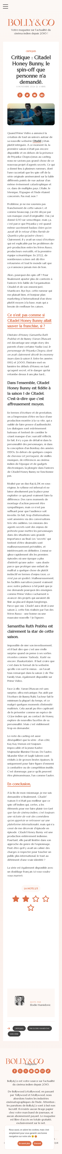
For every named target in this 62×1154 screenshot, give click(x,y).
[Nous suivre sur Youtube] (37, 1071)
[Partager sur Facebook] (19, 95)
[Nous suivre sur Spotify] (31, 1071)
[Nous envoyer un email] (42, 1071)
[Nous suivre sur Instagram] (20, 1071)
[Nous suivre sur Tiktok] (48, 1071)
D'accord (37, 1143)
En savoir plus (24, 1143)
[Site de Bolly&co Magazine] (31, 25)
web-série (14, 1034)
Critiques (31, 51)
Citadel (37, 141)
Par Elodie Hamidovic (40, 1028)
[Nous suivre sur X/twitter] (25, 1071)
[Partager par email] (34, 95)
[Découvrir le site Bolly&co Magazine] (31, 1059)
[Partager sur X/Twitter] (27, 95)
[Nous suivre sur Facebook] (14, 1071)
